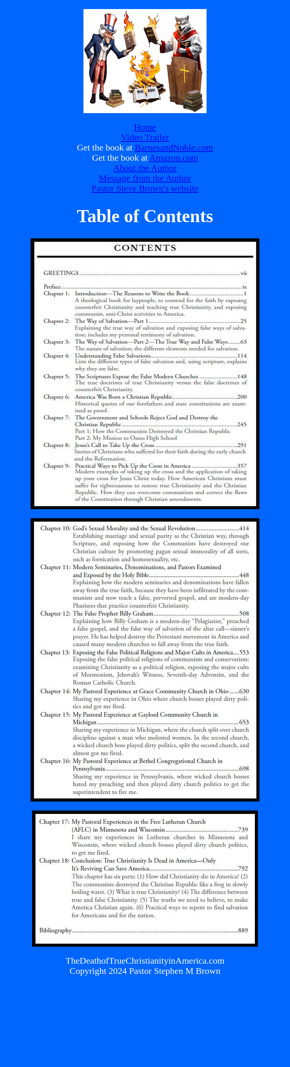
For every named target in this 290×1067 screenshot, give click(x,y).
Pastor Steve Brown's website (145, 188)
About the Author (145, 168)
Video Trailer (145, 137)
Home (145, 127)
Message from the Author (145, 178)
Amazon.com (174, 158)
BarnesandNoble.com (174, 147)
